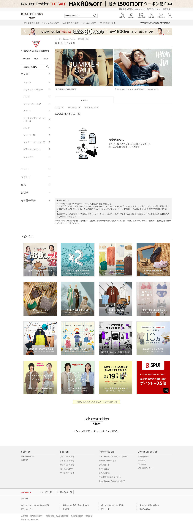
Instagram (142, 464)
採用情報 (88, 516)
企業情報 (24, 516)
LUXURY (24, 460)
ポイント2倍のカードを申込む (112, 505)
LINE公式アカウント (146, 468)
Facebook (142, 460)
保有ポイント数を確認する (149, 505)
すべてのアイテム (67, 473)
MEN (36, 59)
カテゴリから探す (67, 465)
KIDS (46, 59)
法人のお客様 (104, 473)
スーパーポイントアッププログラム (113, 457)
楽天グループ (152, 9)
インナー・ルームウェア (37, 142)
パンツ (37, 96)
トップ (57, 39)
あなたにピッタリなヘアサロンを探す (35, 505)
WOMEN (26, 59)
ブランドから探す (67, 457)
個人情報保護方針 (36, 516)
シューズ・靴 (37, 135)
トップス (37, 82)
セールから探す (66, 469)
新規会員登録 (143, 457)
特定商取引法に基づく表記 (109, 477)
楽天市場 (166, 9)
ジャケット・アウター (37, 89)
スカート (37, 111)
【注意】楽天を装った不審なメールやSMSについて (96, 402)
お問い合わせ (104, 469)
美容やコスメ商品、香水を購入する (76, 505)
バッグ (37, 128)
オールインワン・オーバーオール (37, 119)
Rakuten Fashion (69, 39)
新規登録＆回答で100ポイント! (131, 9)
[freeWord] (36, 67)
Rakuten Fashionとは (107, 461)
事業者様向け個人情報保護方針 (57, 516)
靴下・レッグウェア (37, 149)
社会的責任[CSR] (77, 516)
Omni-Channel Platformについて (112, 481)
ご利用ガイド (104, 465)
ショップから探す (67, 461)
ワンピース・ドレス (37, 103)
